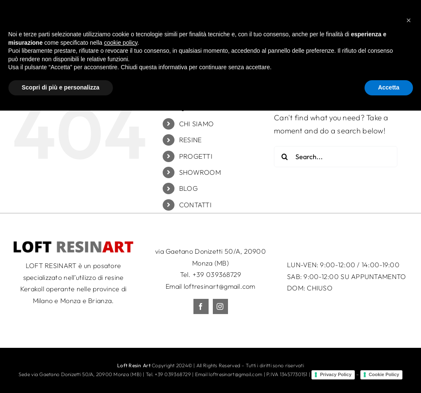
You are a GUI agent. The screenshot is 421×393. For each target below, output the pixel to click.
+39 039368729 (217, 274)
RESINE (190, 140)
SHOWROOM (200, 172)
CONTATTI (195, 205)
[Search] (284, 156)
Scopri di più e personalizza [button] (60, 369)
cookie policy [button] (120, 325)
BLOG (188, 188)
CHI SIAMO (196, 123)
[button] (409, 302)
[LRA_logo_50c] (73, 244)
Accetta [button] (389, 369)
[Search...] (335, 156)
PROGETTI (195, 156)
